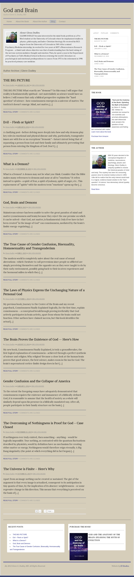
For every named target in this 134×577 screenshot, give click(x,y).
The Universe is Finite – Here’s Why (28, 469)
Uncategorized (38, 85)
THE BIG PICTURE (16, 80)
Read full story (10, 112)
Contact (62, 21)
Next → (50, 511)
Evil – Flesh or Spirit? (18, 122)
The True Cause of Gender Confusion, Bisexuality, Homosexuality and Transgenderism (39, 246)
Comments (114, 33)
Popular (104, 33)
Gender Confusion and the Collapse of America (36, 381)
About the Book (22, 21)
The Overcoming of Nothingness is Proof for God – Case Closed (43, 425)
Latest (96, 33)
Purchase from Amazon (99, 136)
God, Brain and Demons (20, 202)
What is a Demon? (16, 164)
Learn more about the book (101, 132)
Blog (53, 21)
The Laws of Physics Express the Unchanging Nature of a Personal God (44, 292)
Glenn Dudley (10, 85)
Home (9, 21)
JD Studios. (124, 566)
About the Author (40, 21)
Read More (95, 189)
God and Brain (20, 10)
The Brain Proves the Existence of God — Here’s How (41, 339)
